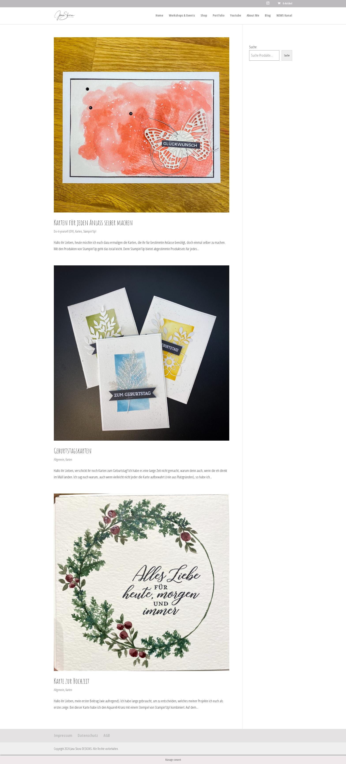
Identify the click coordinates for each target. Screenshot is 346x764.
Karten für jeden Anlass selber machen (93, 222)
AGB (106, 735)
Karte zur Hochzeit (71, 681)
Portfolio (218, 15)
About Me (253, 15)
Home (159, 15)
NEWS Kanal (284, 15)
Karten (78, 231)
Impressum (63, 735)
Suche (253, 46)
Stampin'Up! (89, 231)
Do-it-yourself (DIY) (64, 231)
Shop (204, 15)
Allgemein (59, 459)
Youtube (235, 15)
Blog (268, 15)
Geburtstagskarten (73, 450)
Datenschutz (88, 735)
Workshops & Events (182, 15)
